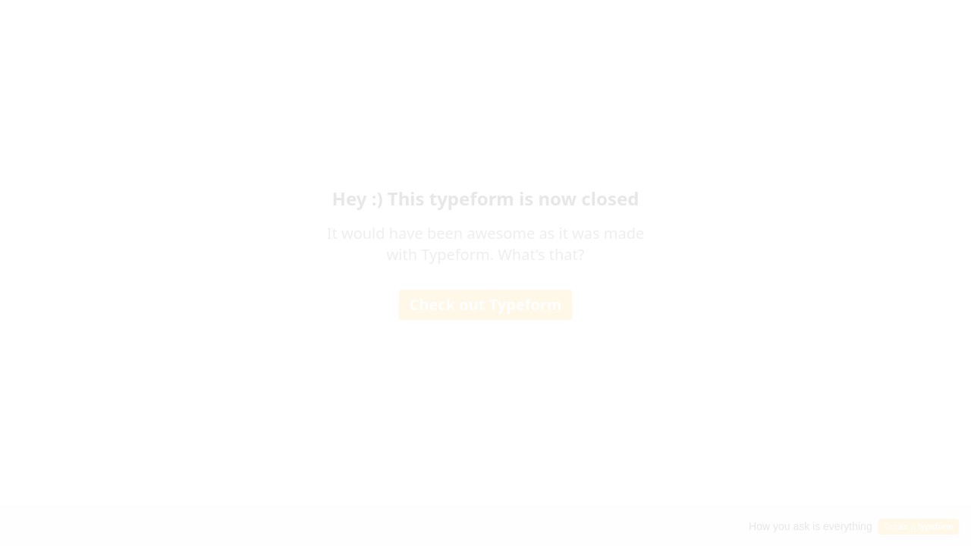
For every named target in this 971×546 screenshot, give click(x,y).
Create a (919, 526)
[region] (148, 487)
